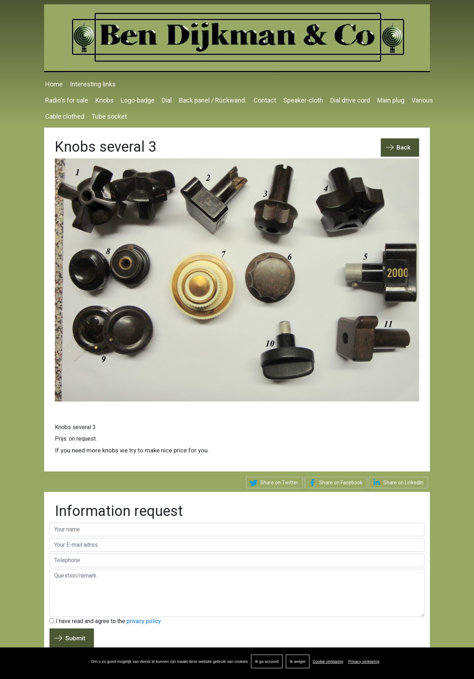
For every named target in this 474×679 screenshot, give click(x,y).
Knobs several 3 (75, 427)
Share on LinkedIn (397, 482)
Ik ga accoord (267, 661)
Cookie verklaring (328, 661)
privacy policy (144, 621)
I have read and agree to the (105, 621)
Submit (75, 638)
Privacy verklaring (363, 661)
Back (404, 147)
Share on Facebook (334, 483)
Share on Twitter (273, 483)
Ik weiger (297, 661)
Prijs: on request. (76, 438)
